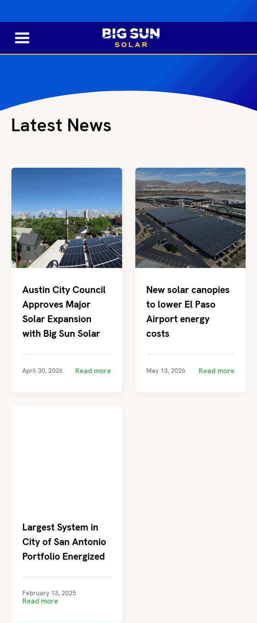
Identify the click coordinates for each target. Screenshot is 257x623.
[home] (128, 38)
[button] (17, 38)
